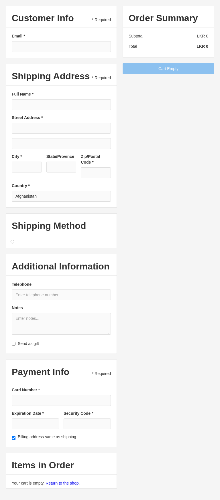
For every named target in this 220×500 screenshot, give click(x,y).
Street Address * (27, 117)
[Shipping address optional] (61, 143)
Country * (21, 185)
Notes (17, 307)
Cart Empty (168, 68)
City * (17, 156)
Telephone (22, 284)
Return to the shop (62, 483)
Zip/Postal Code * (90, 159)
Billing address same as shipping (47, 436)
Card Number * (26, 390)
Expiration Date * (28, 413)
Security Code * (78, 413)
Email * (18, 36)
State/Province (60, 156)
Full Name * (23, 94)
